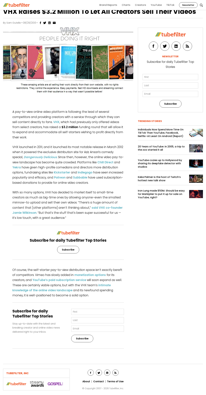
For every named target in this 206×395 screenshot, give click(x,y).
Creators (140, 5)
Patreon (60, 177)
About (86, 381)
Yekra (16, 167)
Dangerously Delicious (40, 157)
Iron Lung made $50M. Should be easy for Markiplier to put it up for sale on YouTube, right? (161, 194)
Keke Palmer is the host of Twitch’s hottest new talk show (159, 178)
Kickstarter (62, 172)
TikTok (170, 5)
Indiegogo (85, 172)
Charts (126, 5)
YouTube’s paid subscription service (59, 280)
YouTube (156, 5)
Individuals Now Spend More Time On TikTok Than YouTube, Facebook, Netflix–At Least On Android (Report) (160, 133)
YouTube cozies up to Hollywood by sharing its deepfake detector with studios (160, 164)
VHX (56, 122)
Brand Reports (108, 5)
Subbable (80, 177)
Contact (98, 381)
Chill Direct (105, 162)
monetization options (90, 275)
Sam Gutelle (13, 23)
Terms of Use (115, 381)
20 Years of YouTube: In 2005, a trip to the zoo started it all (161, 148)
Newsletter (188, 5)
